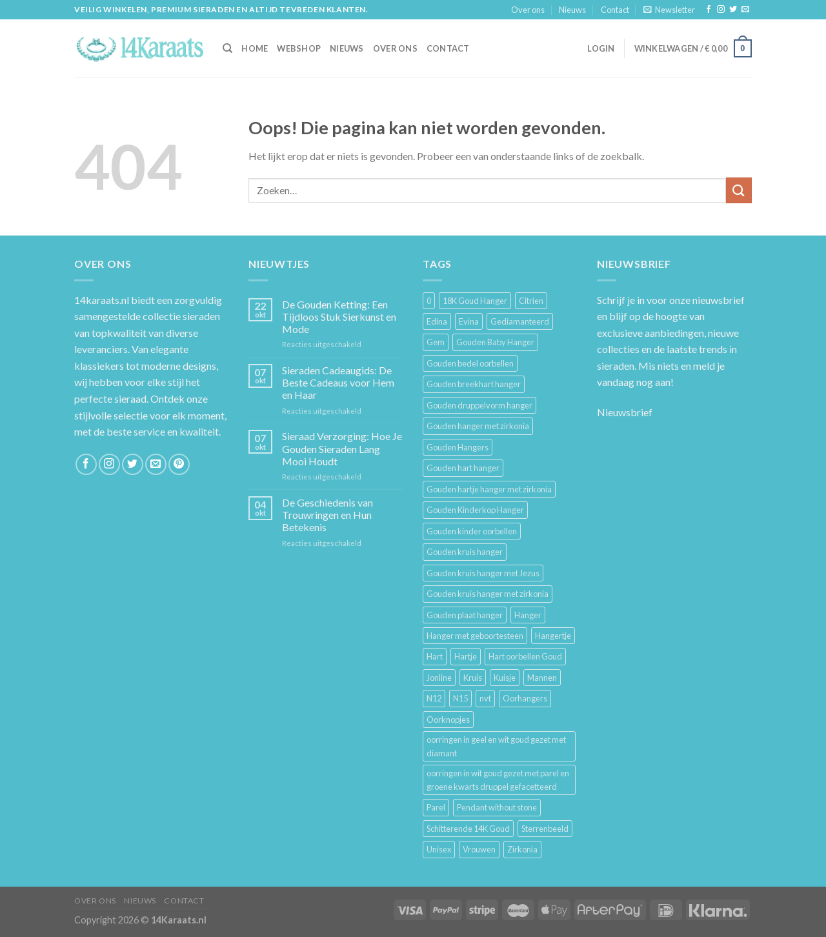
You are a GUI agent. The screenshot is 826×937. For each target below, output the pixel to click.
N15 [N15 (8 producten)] (460, 698)
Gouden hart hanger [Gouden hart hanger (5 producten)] (463, 468)
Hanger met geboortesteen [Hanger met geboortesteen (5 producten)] (475, 635)
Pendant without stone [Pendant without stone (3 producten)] (497, 807)
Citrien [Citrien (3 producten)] (531, 301)
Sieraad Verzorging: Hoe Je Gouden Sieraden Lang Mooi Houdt (342, 448)
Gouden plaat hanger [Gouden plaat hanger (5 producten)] (465, 615)
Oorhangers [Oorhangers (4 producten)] (525, 698)
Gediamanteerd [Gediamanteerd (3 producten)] (519, 321)
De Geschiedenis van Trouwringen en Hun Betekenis (327, 514)
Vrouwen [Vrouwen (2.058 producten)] (479, 849)
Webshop (299, 48)
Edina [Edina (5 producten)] (437, 321)
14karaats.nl (101, 300)
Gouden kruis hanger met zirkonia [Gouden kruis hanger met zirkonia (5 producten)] (488, 594)
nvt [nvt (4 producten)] (485, 698)
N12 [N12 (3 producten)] (434, 698)
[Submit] (739, 190)
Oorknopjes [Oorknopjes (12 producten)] (448, 719)
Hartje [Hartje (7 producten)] (465, 656)
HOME (254, 48)
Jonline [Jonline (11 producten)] (439, 677)
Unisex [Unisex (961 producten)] (439, 849)
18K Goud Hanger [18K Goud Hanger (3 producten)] (475, 301)
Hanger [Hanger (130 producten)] (527, 615)
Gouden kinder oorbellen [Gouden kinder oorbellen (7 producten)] (472, 531)
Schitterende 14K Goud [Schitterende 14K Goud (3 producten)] (468, 828)
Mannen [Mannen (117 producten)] (542, 677)
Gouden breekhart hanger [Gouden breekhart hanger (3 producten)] (474, 384)
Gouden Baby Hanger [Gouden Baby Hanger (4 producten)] (495, 342)
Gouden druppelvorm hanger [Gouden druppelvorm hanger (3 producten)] (479, 405)
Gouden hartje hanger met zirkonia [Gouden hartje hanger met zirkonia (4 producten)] (489, 489)
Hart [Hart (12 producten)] (435, 656)
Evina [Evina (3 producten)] (469, 321)
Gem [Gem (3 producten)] (436, 342)
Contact (615, 10)
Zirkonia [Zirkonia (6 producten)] (522, 849)
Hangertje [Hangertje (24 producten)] (553, 635)
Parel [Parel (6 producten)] (436, 807)
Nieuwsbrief (624, 412)
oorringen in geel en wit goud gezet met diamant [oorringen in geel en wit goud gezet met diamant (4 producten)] (496, 746)
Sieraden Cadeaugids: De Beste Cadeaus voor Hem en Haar (338, 382)
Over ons (528, 10)
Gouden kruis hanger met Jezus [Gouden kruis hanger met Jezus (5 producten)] (483, 573)
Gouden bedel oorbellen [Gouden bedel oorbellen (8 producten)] (470, 363)
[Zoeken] (227, 48)
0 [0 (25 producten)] (429, 301)
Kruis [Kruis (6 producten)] (472, 677)
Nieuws (572, 10)
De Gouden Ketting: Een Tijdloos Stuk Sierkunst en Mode (339, 316)
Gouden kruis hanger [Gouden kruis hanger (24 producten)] (465, 552)
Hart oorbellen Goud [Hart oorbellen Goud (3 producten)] (525, 656)
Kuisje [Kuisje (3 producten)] (505, 677)
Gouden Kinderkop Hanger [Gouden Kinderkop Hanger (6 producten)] (475, 510)
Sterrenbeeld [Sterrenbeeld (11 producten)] (545, 828)
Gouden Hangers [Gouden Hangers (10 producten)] (458, 447)
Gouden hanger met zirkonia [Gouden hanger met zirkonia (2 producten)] (478, 426)
